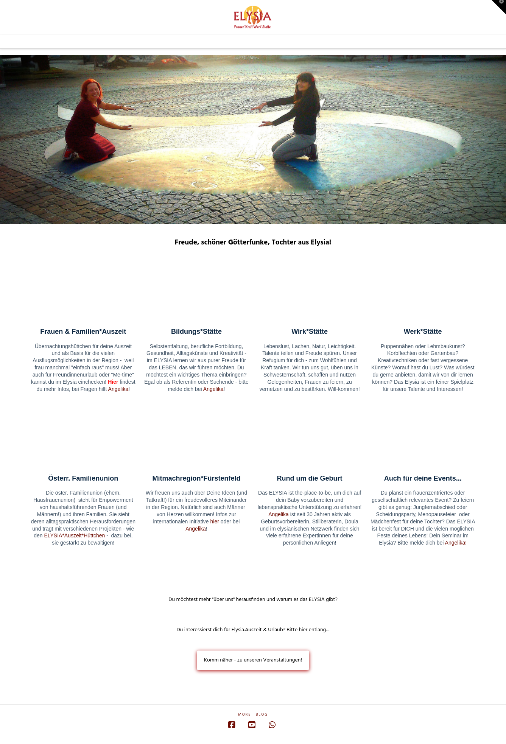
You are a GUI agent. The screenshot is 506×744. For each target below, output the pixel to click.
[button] (499, 7)
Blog (262, 714)
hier (214, 521)
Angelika (118, 389)
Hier (113, 382)
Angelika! (456, 543)
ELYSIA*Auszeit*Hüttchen (74, 535)
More (244, 714)
